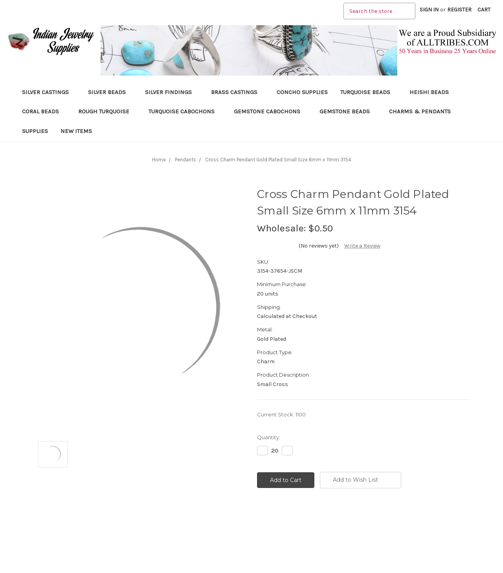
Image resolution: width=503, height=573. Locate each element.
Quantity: (268, 437)
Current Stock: (281, 414)
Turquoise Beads (368, 92)
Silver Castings (48, 92)
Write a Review (362, 245)
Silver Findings (171, 92)
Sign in (429, 9)
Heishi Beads (429, 92)
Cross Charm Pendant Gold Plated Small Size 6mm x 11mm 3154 (278, 160)
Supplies (35, 131)
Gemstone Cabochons (270, 111)
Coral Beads (44, 111)
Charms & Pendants (420, 111)
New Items (76, 131)
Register (459, 9)
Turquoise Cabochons (185, 111)
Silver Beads (110, 92)
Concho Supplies (302, 92)
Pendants (185, 160)
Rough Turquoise (107, 111)
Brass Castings (237, 92)
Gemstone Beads (347, 111)
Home (159, 160)
